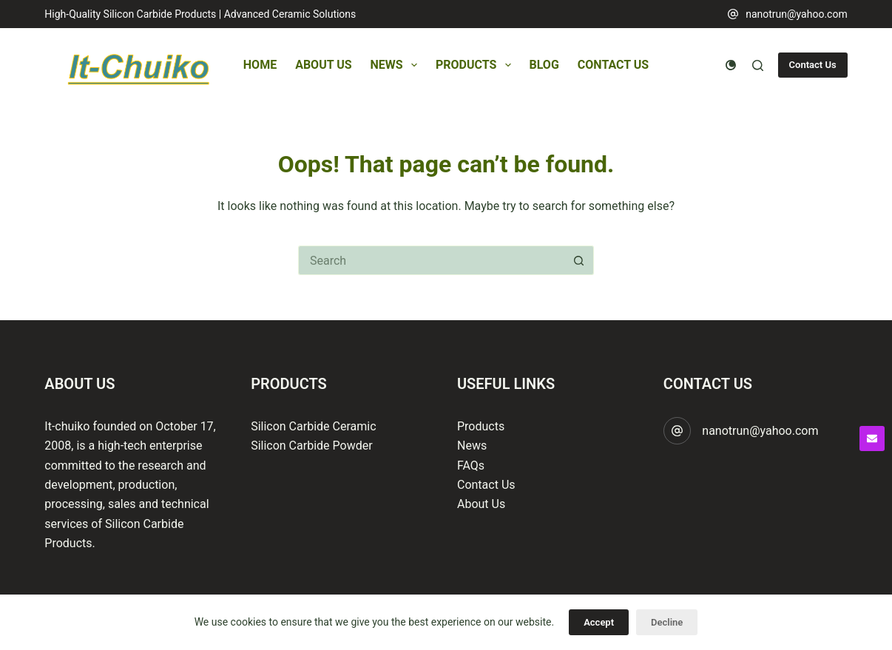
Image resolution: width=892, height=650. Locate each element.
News (397, 65)
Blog (544, 65)
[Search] (757, 65)
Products (476, 65)
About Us (323, 65)
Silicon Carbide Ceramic (313, 426)
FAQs (470, 465)
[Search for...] (431, 260)
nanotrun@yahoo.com (797, 14)
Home (260, 65)
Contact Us (613, 65)
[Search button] (579, 260)
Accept (599, 622)
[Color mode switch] (730, 65)
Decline (667, 622)
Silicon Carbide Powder (311, 446)
